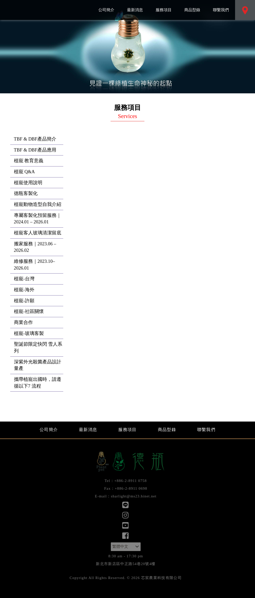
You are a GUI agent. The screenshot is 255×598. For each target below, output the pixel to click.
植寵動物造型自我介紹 (37, 204)
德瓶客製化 (26, 193)
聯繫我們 (220, 6)
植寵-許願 (24, 300)
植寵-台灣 (24, 278)
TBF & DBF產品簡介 (35, 139)
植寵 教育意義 (29, 160)
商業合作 (23, 322)
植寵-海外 (24, 289)
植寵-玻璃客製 (29, 333)
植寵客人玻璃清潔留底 (37, 232)
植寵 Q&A (24, 171)
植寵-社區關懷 (29, 311)
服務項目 (163, 6)
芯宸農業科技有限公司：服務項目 (43, 10)
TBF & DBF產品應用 (35, 149)
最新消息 (135, 6)
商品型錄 (192, 6)
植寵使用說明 (28, 182)
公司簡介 (106, 6)
